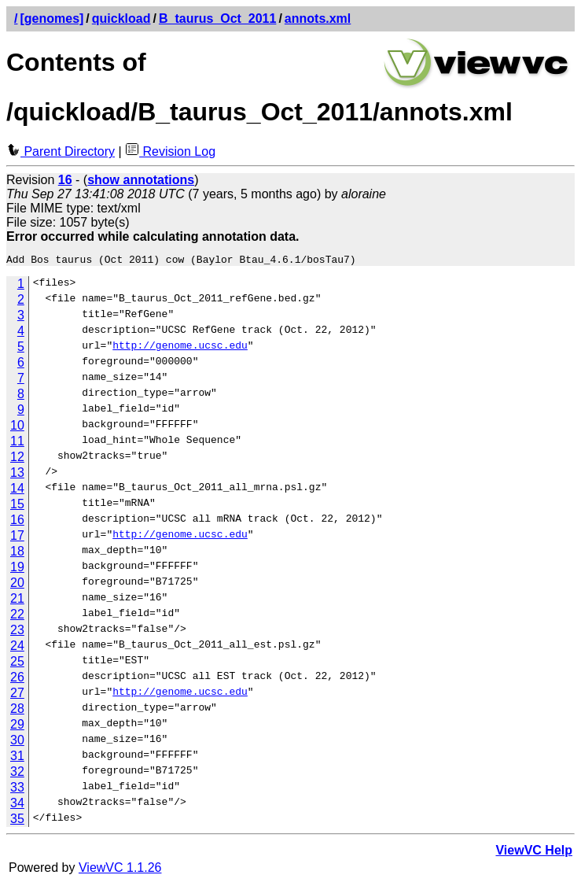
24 (17, 648)
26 (17, 679)
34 (17, 805)
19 (17, 569)
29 (17, 726)
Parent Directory (60, 151)
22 (17, 616)
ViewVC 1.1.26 (120, 870)
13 (17, 475)
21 (17, 600)
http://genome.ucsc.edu (180, 349)
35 (17, 821)
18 (17, 553)
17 (17, 538)
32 (17, 774)
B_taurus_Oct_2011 (217, 18)
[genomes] (51, 18)
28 (17, 711)
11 (17, 443)
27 (17, 695)
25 (17, 663)
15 (17, 506)
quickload (121, 18)
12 (17, 459)
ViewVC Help (533, 852)
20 (17, 585)
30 (17, 742)
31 (17, 758)
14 (17, 490)
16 (17, 522)
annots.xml (318, 18)
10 (17, 427)
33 (17, 789)
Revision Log (170, 151)
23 (17, 632)
